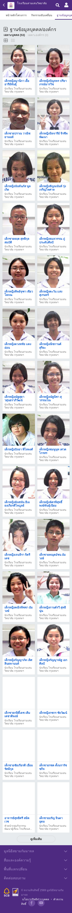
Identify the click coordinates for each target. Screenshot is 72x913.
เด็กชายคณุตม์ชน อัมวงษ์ (52, 556)
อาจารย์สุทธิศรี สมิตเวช (16, 819)
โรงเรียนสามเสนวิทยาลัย (32, 3)
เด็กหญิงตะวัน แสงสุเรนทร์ (50, 293)
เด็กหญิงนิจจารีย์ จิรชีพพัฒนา (53, 135)
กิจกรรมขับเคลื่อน (41, 15)
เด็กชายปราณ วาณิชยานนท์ (17, 135)
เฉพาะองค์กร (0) (38, 35)
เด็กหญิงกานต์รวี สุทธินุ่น (52, 609)
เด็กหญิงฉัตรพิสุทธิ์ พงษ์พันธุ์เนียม (50, 503)
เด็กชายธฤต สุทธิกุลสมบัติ (16, 240)
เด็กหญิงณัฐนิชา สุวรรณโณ (50, 398)
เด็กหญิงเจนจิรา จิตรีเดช (17, 556)
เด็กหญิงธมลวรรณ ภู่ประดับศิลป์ (52, 240)
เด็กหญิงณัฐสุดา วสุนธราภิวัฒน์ (14, 398)
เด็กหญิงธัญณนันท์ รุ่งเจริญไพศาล (52, 188)
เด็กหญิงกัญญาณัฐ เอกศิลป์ (53, 661)
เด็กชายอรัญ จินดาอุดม (51, 819)
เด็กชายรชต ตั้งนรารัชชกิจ (53, 767)
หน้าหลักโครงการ (16, 15)
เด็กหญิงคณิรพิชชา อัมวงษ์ (18, 609)
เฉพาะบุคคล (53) (14, 35)
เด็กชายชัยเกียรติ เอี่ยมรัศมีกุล (18, 767)
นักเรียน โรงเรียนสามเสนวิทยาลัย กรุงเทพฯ (18, 90)
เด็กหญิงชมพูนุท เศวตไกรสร (52, 451)
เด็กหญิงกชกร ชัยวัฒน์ (53, 712)
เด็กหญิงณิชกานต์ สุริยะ (50, 345)
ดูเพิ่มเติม (36, 839)
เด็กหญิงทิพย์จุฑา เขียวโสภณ (18, 293)
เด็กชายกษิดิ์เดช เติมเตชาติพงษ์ (17, 714)
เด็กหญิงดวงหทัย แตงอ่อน (17, 345)
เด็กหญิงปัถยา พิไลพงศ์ (18, 449)
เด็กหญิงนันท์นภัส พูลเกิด (17, 188)
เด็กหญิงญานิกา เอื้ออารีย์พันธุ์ (16, 82)
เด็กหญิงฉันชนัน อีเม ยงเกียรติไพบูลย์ (17, 503)
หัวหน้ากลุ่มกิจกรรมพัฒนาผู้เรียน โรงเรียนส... (18, 827)
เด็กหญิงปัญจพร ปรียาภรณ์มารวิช (53, 82)
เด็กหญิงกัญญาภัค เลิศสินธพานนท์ (18, 661)
